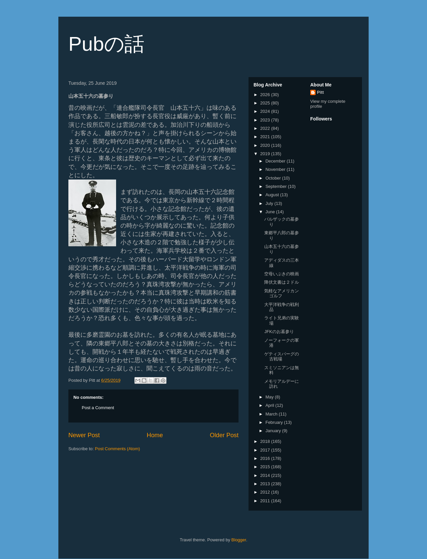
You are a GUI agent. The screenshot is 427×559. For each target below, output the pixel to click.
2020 (265, 145)
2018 (265, 441)
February (275, 422)
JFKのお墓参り (279, 331)
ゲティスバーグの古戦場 (281, 356)
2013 (265, 483)
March (272, 413)
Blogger (239, 539)
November (276, 169)
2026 (265, 94)
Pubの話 (106, 44)
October (274, 178)
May (270, 396)
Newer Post (84, 435)
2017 (265, 450)
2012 (265, 492)
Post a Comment (98, 407)
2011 (265, 500)
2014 (265, 475)
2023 (265, 119)
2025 (265, 102)
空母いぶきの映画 (281, 273)
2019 (265, 153)
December (276, 161)
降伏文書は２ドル (281, 282)
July (270, 203)
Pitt (320, 92)
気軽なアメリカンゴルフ (281, 293)
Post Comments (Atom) (117, 448)
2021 (265, 136)
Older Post (224, 435)
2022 (265, 128)
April (271, 405)
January (274, 430)
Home (155, 435)
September (277, 186)
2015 (265, 466)
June (271, 211)
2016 (265, 458)
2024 (265, 111)
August (273, 194)
